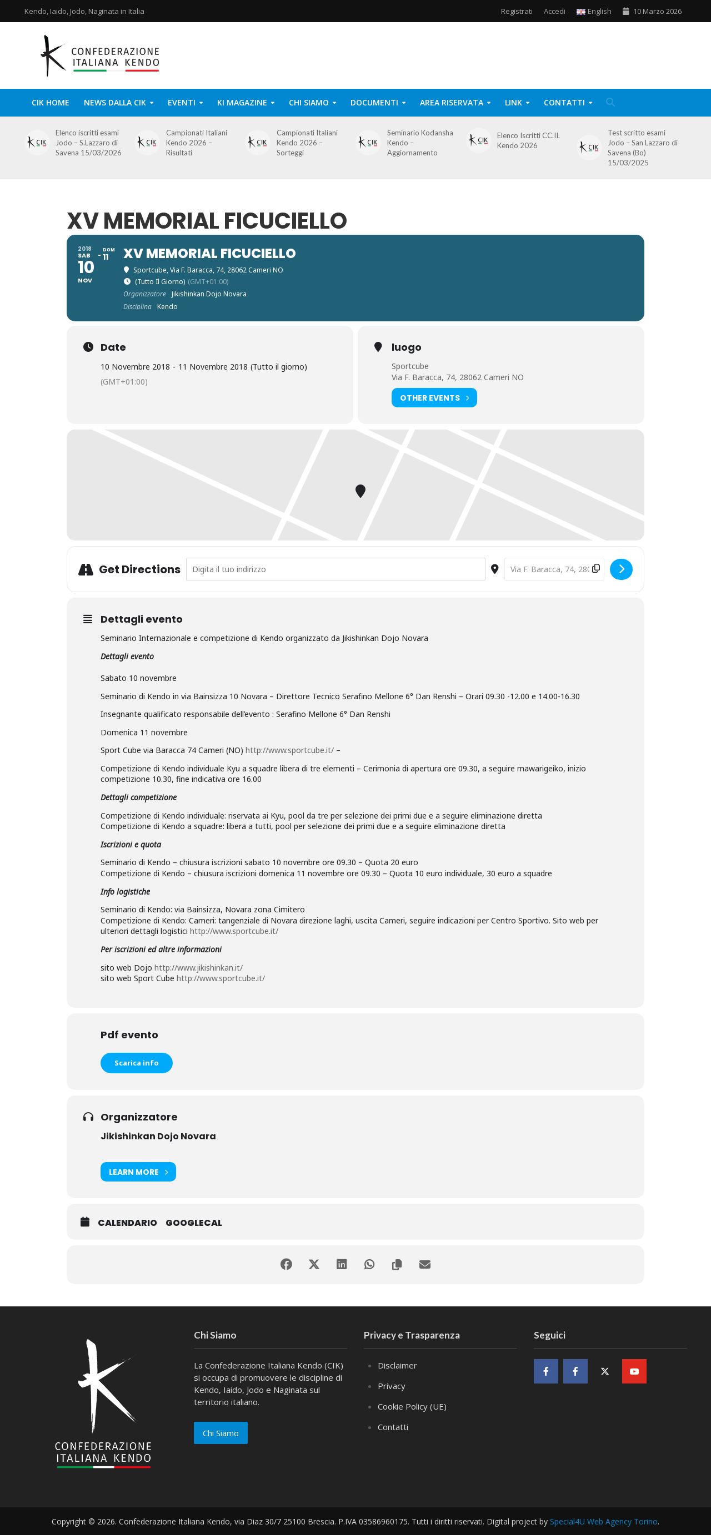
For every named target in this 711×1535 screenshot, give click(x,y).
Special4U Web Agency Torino (604, 1521)
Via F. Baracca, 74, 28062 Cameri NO (458, 377)
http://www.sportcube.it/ (290, 750)
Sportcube (410, 366)
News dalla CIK (115, 102)
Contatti (564, 102)
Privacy (391, 1385)
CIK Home (50, 102)
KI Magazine (242, 102)
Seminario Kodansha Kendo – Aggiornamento (420, 142)
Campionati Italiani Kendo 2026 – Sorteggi (307, 142)
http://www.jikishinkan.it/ (198, 967)
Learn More (138, 1172)
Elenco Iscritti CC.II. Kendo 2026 (528, 140)
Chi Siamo (309, 102)
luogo (407, 347)
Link (513, 102)
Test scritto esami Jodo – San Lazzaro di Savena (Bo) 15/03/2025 (643, 147)
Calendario (127, 1223)
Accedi (554, 11)
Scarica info (136, 1063)
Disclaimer (397, 1365)
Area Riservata (451, 102)
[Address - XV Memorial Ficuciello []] (335, 569)
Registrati (517, 11)
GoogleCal (194, 1223)
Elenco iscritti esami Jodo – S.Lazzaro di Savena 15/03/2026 (89, 142)
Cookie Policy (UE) (412, 1406)
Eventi (182, 102)
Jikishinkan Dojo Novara (158, 1136)
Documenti (374, 102)
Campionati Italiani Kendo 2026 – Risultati (196, 142)
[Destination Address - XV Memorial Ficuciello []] (554, 569)
